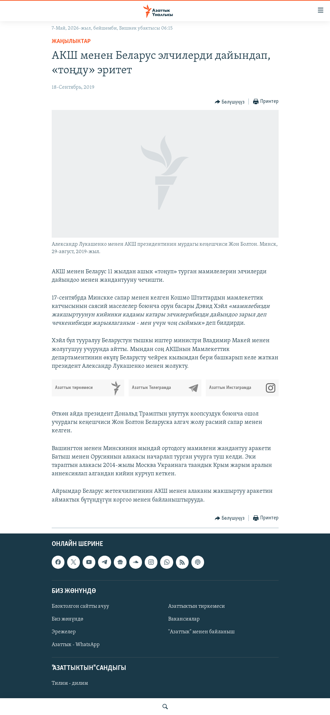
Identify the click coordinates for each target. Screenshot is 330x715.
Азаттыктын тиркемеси (196, 606)
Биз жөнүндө (67, 619)
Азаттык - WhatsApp (76, 644)
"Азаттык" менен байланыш (201, 632)
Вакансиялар (184, 619)
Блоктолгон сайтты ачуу (80, 606)
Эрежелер (64, 632)
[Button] (230, 102)
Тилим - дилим (70, 683)
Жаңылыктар (71, 41)
